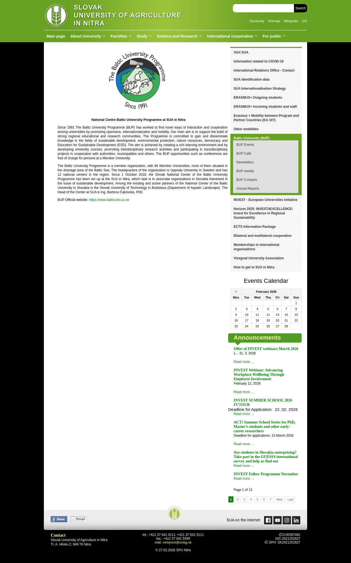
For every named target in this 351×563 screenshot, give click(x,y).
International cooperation (230, 36)
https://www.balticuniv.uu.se (109, 200)
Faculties (119, 36)
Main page (55, 36)
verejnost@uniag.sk (177, 542)
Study (142, 36)
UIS (304, 21)
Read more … (244, 362)
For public (272, 36)
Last (290, 499)
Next (279, 499)
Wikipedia (291, 21)
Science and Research (177, 36)
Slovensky (256, 21)
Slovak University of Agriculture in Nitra (111, 15)
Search (300, 8)
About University (85, 36)
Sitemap (274, 21)
